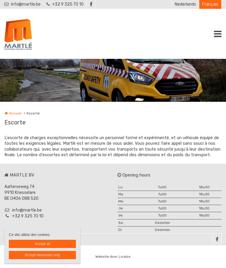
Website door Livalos (113, 256)
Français (210, 4)
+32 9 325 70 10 (65, 4)
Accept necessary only (42, 255)
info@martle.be (22, 4)
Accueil (15, 113)
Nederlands (185, 4)
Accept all (42, 244)
